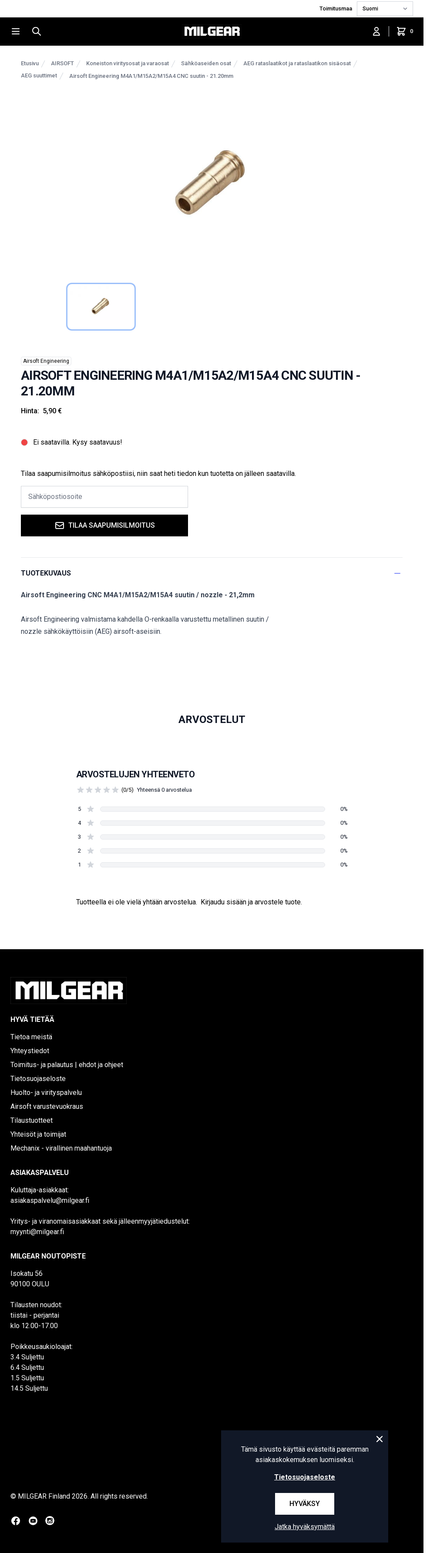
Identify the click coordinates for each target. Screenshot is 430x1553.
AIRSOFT (62, 63)
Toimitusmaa (336, 8)
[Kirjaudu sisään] (376, 31)
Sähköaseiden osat (206, 63)
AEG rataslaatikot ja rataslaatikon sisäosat (297, 63)
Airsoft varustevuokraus (46, 1106)
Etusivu (30, 63)
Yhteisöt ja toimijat (38, 1134)
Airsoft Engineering (46, 361)
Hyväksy (304, 1503)
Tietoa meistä (31, 1037)
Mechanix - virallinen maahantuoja (61, 1148)
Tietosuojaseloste (38, 1078)
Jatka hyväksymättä (305, 1527)
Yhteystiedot (29, 1051)
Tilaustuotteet (31, 1120)
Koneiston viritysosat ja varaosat (127, 63)
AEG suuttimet (39, 75)
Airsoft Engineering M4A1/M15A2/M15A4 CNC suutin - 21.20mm (151, 76)
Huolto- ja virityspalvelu (46, 1092)
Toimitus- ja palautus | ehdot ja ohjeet (66, 1065)
